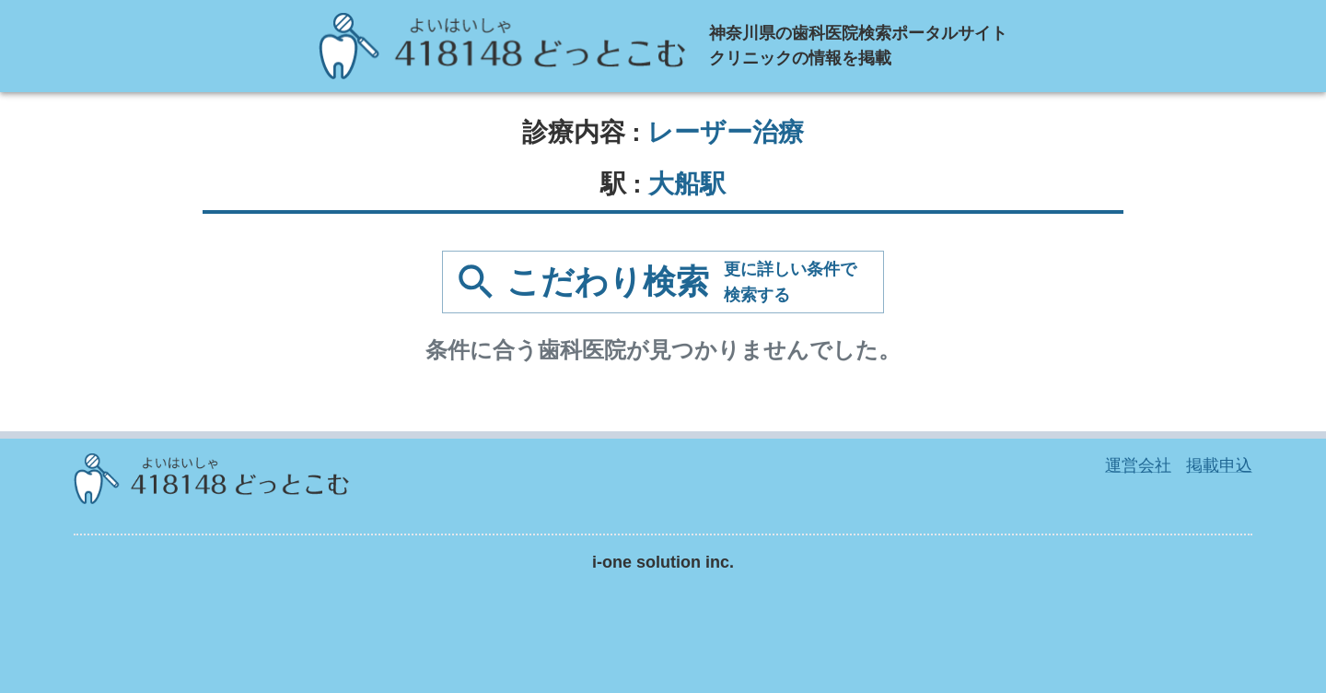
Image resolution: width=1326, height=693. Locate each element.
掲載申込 (1219, 465)
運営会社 (1138, 465)
